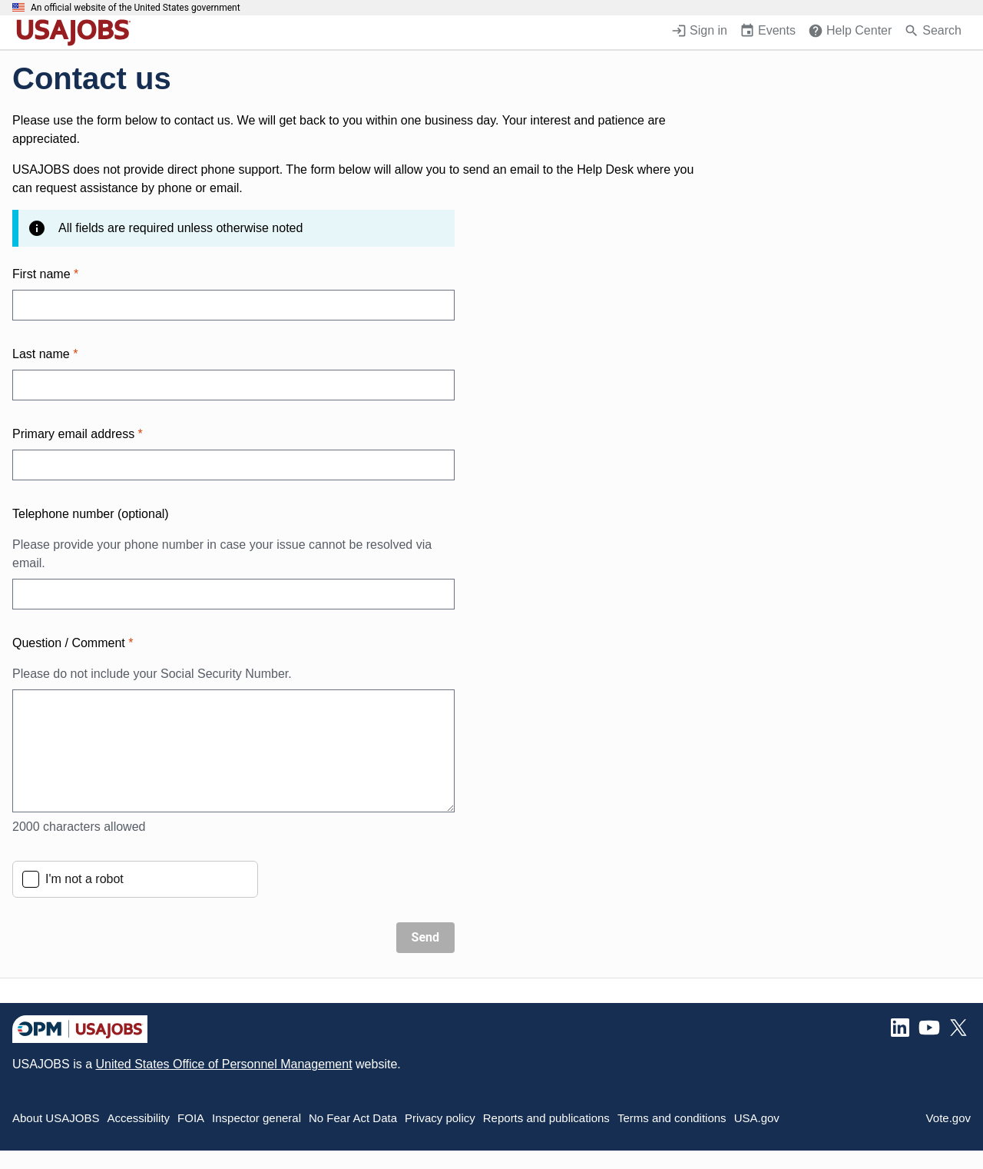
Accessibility (138, 1117)
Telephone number (90, 513)
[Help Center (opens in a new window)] (850, 32)
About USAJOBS (55, 1117)
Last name (45, 353)
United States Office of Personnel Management (223, 1064)
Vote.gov (948, 1117)
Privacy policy (440, 1117)
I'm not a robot (84, 878)
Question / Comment (233, 659)
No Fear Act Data (353, 1117)
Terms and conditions (671, 1117)
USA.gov (756, 1117)
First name (45, 274)
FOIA (190, 1117)
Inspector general (256, 1117)
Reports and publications (546, 1117)
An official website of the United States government (135, 7)
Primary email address (77, 433)
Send (425, 937)
